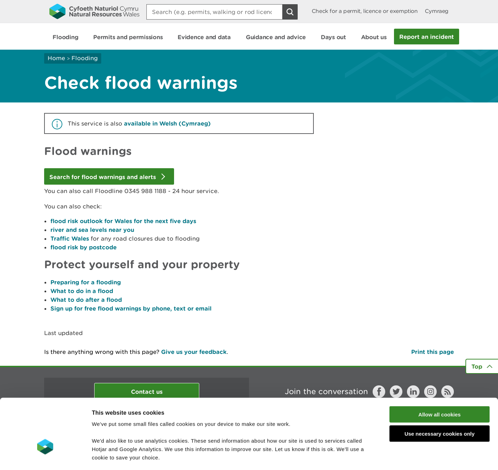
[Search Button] (290, 12)
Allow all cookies (440, 368)
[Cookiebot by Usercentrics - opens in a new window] (45, 456)
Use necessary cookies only (439, 387)
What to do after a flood (86, 299)
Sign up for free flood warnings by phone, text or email (131, 308)
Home (56, 58)
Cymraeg (437, 11)
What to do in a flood (81, 290)
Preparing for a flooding (85, 282)
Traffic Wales (69, 238)
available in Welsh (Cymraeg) (167, 123)
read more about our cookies (151, 428)
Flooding (84, 58)
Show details (371, 456)
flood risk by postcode (83, 247)
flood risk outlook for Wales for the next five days (123, 221)
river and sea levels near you (92, 229)
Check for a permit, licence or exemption (365, 11)
